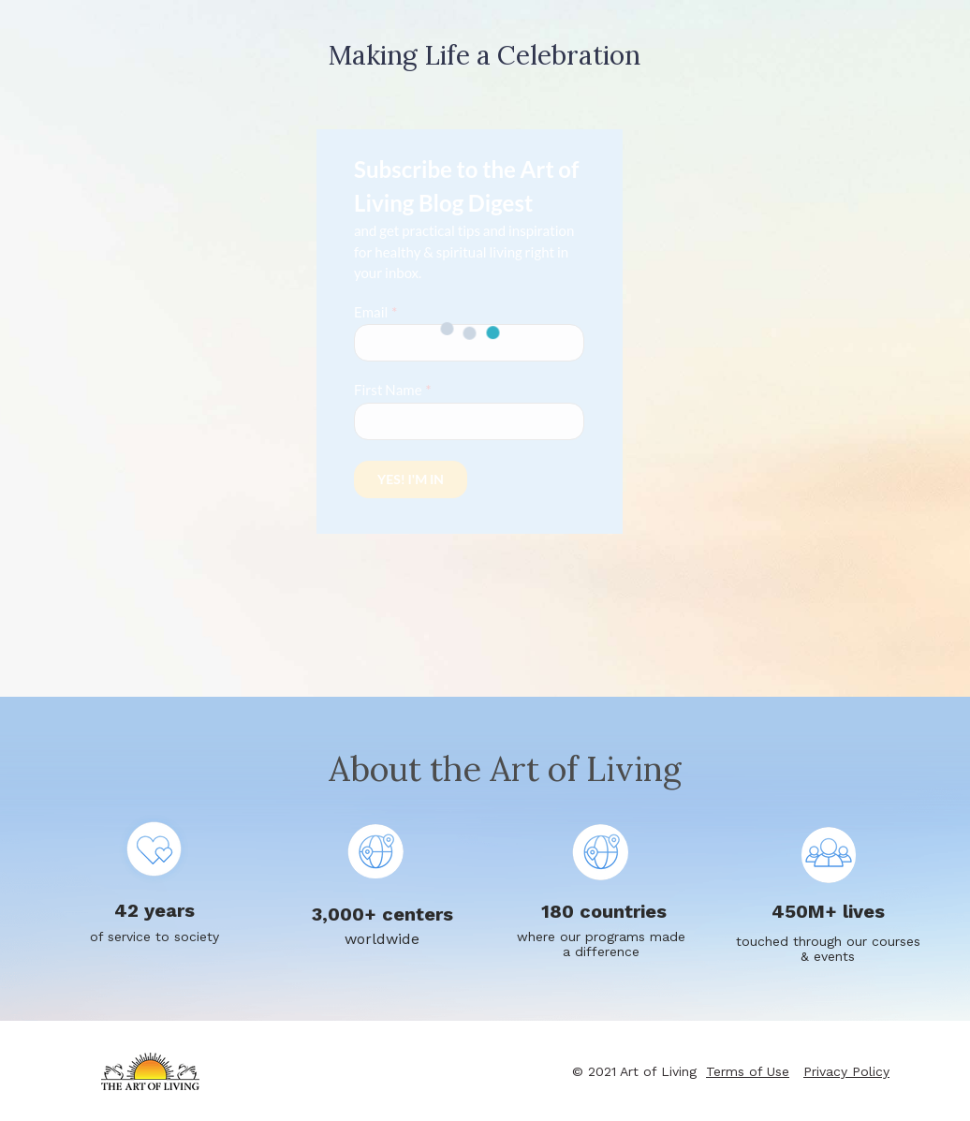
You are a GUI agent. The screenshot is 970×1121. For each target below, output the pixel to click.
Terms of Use (747, 1071)
